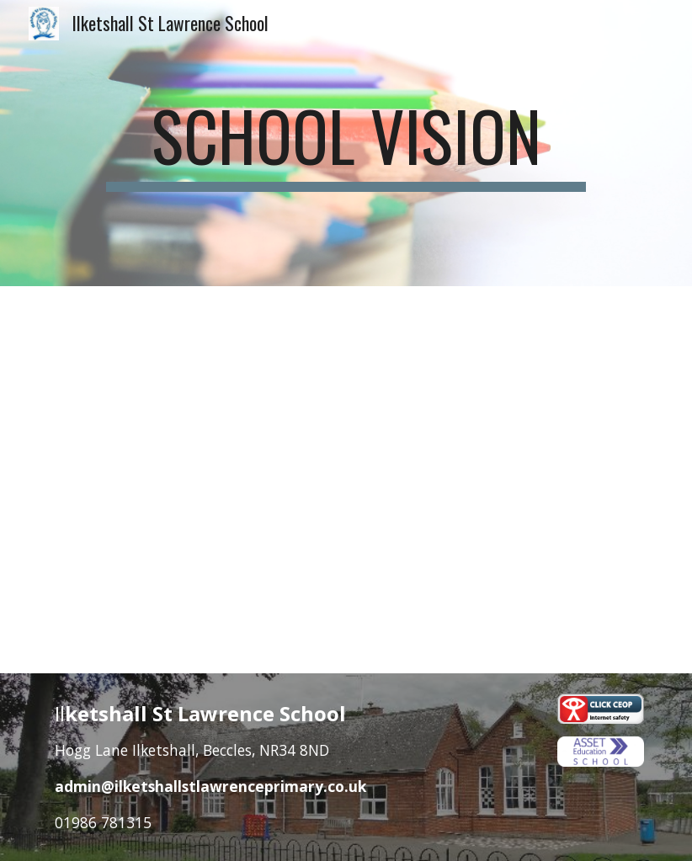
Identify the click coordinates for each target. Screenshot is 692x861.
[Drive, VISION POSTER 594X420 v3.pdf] (346, 479)
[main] (346, 143)
